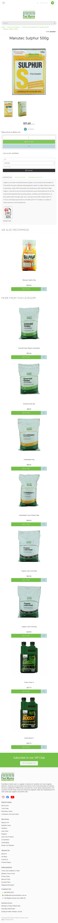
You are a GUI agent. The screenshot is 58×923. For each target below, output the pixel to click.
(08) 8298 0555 (7, 892)
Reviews (35, 177)
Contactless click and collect (10, 814)
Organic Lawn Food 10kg (29, 571)
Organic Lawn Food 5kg (29, 627)
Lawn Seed (4, 831)
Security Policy (5, 882)
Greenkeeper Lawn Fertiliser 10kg (29, 515)
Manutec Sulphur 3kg (29, 280)
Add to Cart (29, 141)
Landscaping (5, 842)
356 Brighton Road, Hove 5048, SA (13, 898)
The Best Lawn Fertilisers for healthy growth (35, 27)
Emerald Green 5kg (29, 404)
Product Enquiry (6, 862)
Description (7, 177)
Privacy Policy (5, 876)
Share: (51, 31)
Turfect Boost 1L (29, 738)
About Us (4, 854)
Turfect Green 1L (29, 682)
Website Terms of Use (8, 873)
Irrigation (4, 834)
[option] (29, 72)
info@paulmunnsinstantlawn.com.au (13, 895)
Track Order (5, 808)
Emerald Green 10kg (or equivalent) (29, 348)
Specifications (20, 177)
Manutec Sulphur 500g (10, 29)
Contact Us (4, 859)
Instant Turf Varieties (7, 845)
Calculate (29, 170)
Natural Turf (5, 822)
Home (3, 27)
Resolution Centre (6, 811)
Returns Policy (5, 879)
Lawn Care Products (13, 27)
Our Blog (4, 856)
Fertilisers (4, 828)
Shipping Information (7, 885)
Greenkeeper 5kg (29, 459)
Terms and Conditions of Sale (10, 870)
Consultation (5, 839)
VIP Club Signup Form (29, 763)
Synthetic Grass (6, 825)
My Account (42, 2)
